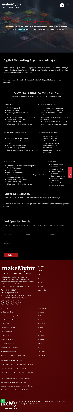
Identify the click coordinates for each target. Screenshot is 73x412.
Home (40, 270)
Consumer (41, 324)
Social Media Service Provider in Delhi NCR (15, 390)
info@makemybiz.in (12, 293)
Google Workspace (7, 343)
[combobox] (62, 5)
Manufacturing (43, 320)
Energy (40, 347)
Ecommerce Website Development (13, 355)
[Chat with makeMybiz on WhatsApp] (2, 401)
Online (40, 343)
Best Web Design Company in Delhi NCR (14, 368)
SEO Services (5, 324)
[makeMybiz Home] (11, 5)
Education (41, 335)
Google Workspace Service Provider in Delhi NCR (17, 386)
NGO (39, 332)
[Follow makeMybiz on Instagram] (13, 302)
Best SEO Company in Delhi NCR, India (13, 382)
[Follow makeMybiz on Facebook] (8, 302)
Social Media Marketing (8, 328)
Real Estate (41, 355)
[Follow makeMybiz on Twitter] (3, 302)
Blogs (39, 278)
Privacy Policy (42, 290)
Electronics (41, 316)
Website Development (8, 312)
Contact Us (41, 286)
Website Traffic (6, 335)
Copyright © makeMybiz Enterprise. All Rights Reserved (36, 402)
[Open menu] (68, 5)
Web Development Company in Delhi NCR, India (17, 364)
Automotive (42, 312)
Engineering (41, 339)
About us (41, 274)
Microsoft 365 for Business (9, 347)
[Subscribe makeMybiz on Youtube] (18, 302)
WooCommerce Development (11, 320)
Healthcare (41, 351)
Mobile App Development (9, 316)
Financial (40, 328)
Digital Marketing (6, 332)
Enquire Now (70, 172)
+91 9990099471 (10, 290)
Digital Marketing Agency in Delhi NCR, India (15, 378)
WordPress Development (9, 351)
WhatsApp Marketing (8, 339)
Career (40, 282)
